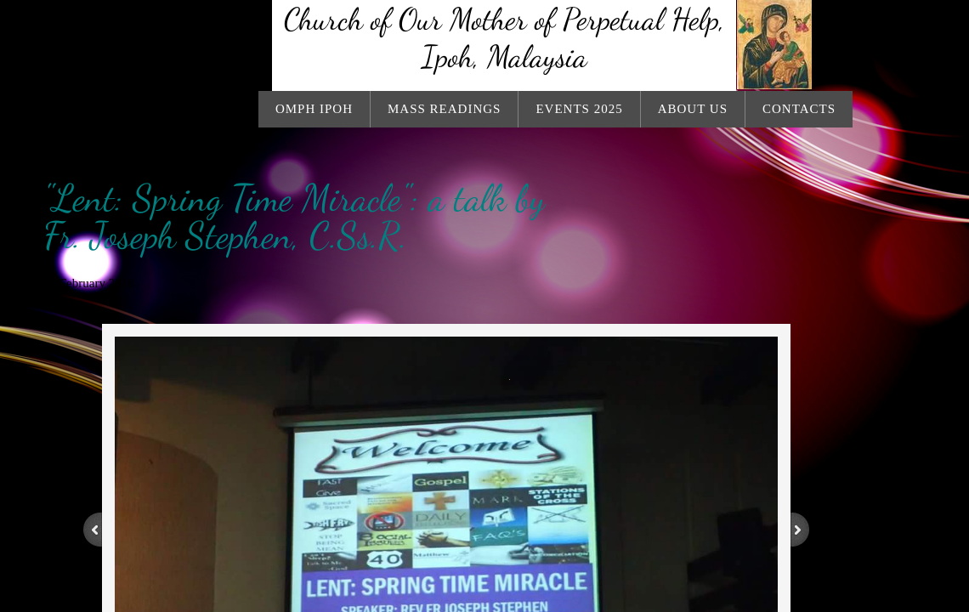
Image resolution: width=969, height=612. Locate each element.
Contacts (799, 109)
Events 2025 (579, 109)
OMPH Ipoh (314, 109)
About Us (693, 109)
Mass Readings (444, 109)
